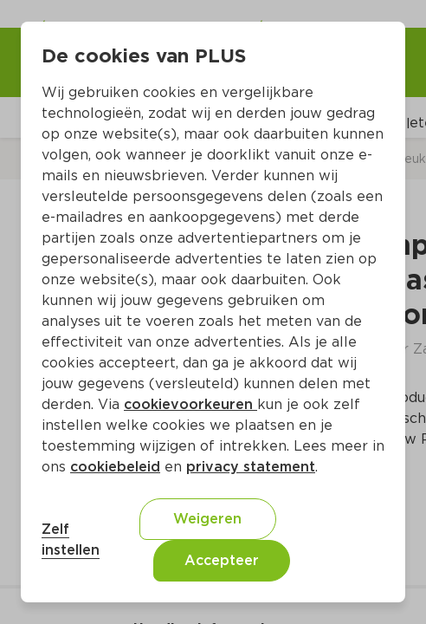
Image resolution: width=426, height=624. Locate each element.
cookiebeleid (115, 466)
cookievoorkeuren (190, 404)
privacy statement (250, 466)
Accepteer (221, 560)
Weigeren (207, 518)
